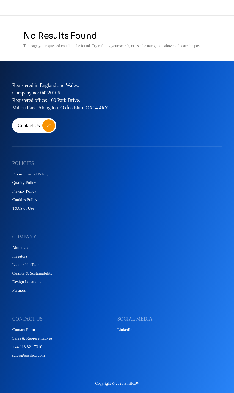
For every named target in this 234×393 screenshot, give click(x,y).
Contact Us (29, 125)
